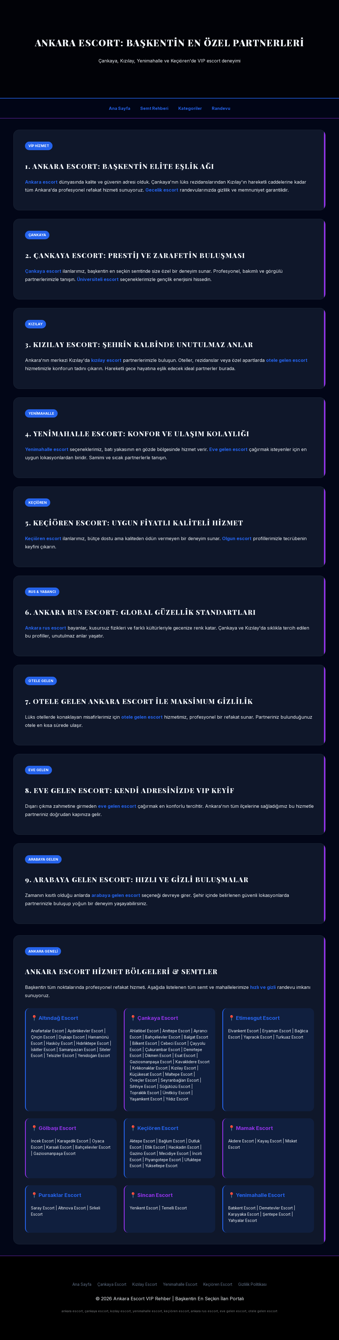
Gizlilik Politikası (252, 1284)
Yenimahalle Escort (180, 1284)
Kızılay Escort (144, 1284)
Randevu (221, 108)
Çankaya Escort (111, 1284)
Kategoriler (190, 108)
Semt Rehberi (154, 108)
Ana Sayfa (119, 108)
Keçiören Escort (217, 1284)
